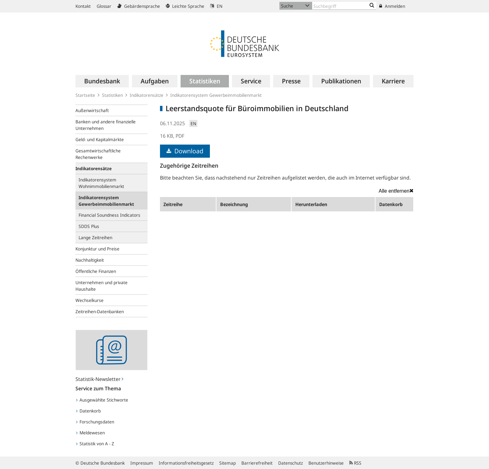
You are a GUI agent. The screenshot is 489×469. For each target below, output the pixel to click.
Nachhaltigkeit (89, 260)
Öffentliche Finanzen (95, 271)
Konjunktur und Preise (97, 249)
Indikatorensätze (146, 95)
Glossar (104, 6)
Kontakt (83, 6)
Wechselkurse (89, 300)
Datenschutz (290, 463)
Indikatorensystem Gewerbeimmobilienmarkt (216, 95)
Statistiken (112, 95)
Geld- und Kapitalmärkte (99, 139)
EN (216, 6)
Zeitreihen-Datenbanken (99, 311)
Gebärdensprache (138, 6)
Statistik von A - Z (95, 444)
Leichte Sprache (185, 6)
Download (185, 151)
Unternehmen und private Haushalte (101, 285)
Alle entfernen (396, 191)
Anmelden (392, 6)
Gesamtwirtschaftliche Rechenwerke (98, 154)
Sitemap (227, 463)
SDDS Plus (89, 226)
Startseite (85, 95)
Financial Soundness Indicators (109, 215)
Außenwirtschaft (92, 110)
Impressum (141, 463)
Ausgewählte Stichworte (102, 400)
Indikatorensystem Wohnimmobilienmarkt (101, 183)
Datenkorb (88, 411)
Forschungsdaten (95, 422)
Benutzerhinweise (326, 463)
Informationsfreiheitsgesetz (186, 463)
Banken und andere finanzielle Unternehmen (105, 125)
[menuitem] (102, 81)
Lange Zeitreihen (95, 237)
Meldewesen (90, 433)
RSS (355, 463)
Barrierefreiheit (257, 463)
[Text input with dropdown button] (344, 6)
